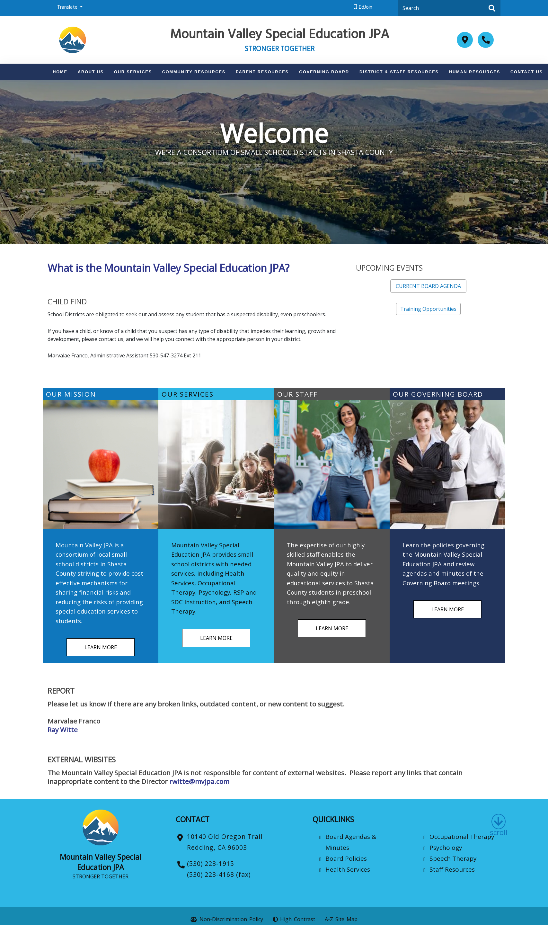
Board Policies (346, 858)
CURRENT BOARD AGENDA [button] (428, 286)
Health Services (347, 869)
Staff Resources (452, 869)
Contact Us (526, 71)
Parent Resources (262, 71)
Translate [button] (68, 8)
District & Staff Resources (399, 71)
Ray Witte (63, 729)
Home (60, 71)
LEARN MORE (100, 647)
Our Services (133, 71)
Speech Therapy (453, 858)
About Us (91, 71)
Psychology (445, 847)
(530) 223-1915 (210, 863)
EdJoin (365, 8)
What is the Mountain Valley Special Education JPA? (168, 268)
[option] (274, 162)
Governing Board (324, 71)
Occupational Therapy (461, 836)
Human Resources (474, 71)
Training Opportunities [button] (428, 308)
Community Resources (193, 71)
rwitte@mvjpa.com (199, 781)
